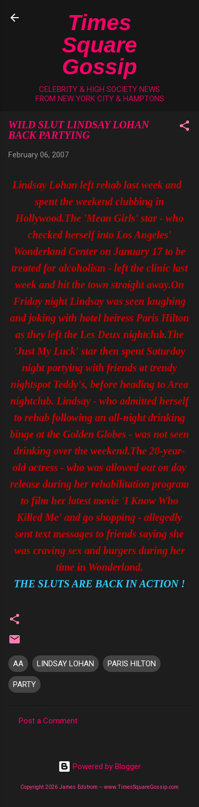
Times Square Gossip (99, 44)
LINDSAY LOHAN (65, 663)
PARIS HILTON (132, 663)
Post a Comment (48, 720)
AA (18, 663)
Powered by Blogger (99, 766)
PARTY (24, 684)
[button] (184, 127)
